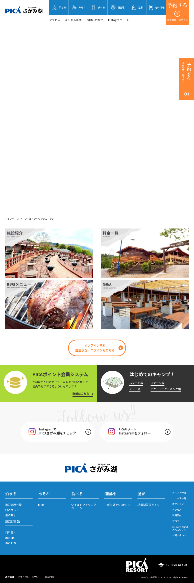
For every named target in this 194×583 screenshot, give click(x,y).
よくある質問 (73, 20)
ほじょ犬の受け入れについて (180, 528)
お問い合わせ (94, 20)
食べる (77, 493)
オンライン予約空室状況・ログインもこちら (95, 347)
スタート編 (136, 383)
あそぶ (44, 493)
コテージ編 (157, 383)
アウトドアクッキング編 (166, 389)
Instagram (115, 20)
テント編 (134, 389)
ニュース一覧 (179, 498)
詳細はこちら (80, 393)
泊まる (10, 493)
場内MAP (10, 538)
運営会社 (9, 576)
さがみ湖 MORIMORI (117, 505)
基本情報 (12, 521)
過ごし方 (10, 543)
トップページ (12, 218)
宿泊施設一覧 (13, 505)
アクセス (54, 20)
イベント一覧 (179, 492)
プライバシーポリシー (29, 576)
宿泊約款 (49, 576)
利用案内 (10, 532)
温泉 (141, 493)
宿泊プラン (12, 510)
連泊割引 (10, 515)
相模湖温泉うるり (148, 505)
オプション (178, 504)
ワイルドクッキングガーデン (83, 506)
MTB (41, 505)
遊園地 (110, 493)
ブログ (175, 521)
